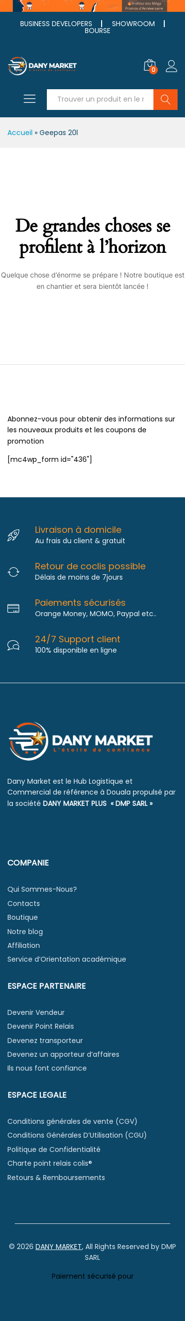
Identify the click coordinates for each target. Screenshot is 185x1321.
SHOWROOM (133, 24)
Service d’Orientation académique (66, 959)
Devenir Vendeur (36, 1012)
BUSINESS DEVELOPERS (56, 24)
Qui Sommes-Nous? (42, 889)
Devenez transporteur (45, 1040)
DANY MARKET (59, 1246)
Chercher (165, 99)
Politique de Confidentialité (54, 1149)
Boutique (22, 917)
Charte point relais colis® (49, 1163)
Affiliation (23, 945)
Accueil (20, 133)
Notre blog (25, 932)
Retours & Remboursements (56, 1177)
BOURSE (98, 30)
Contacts (23, 903)
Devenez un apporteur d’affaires (63, 1054)
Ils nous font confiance (47, 1068)
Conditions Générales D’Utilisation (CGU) (77, 1135)
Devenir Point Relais (40, 1026)
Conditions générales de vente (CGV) (72, 1121)
